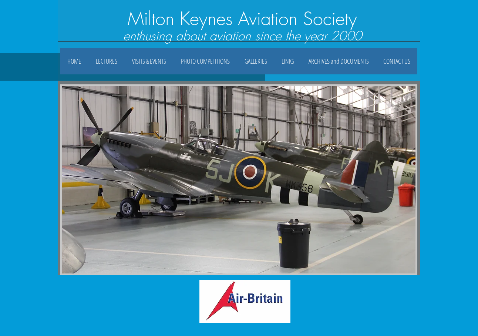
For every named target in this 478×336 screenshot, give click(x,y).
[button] (255, 61)
